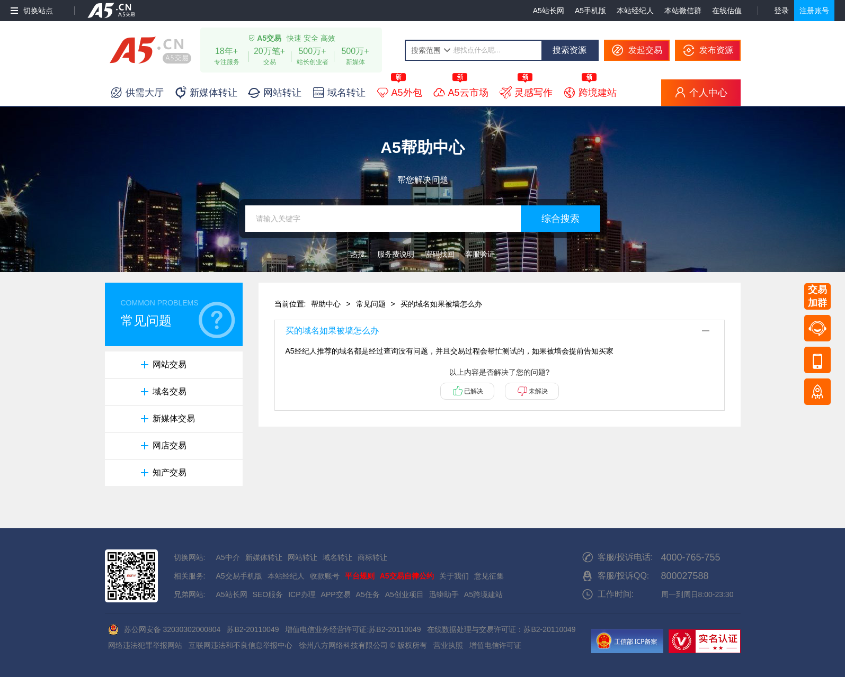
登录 (781, 10)
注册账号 (814, 10)
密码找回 (440, 254)
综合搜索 (560, 218)
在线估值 (727, 10)
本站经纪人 (635, 10)
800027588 (685, 576)
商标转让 (372, 557)
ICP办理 (301, 594)
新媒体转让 (263, 557)
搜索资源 (569, 50)
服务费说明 (395, 254)
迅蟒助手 (444, 594)
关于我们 (454, 576)
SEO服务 (268, 594)
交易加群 (817, 296)
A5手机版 (590, 10)
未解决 (538, 391)
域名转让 (337, 557)
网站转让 (302, 557)
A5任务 (368, 594)
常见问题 (371, 304)
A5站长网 (548, 10)
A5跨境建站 (483, 594)
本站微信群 (682, 10)
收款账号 (325, 576)
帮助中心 (326, 304)
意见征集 (489, 576)
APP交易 (336, 594)
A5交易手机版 (239, 576)
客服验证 (480, 254)
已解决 (473, 391)
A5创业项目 (404, 594)
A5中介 (228, 557)
